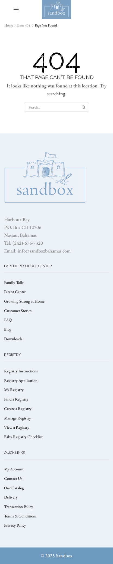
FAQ (8, 319)
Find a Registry (16, 399)
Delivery (11, 497)
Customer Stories (18, 310)
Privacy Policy (15, 525)
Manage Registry (17, 418)
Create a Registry (18, 408)
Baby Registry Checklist (23, 436)
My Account (14, 468)
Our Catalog (14, 487)
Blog (7, 329)
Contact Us (13, 478)
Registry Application (20, 380)
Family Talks (14, 282)
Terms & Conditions (20, 516)
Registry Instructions (21, 370)
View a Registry (16, 427)
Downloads (13, 338)
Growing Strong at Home (24, 301)
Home (8, 25)
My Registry (14, 389)
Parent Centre (15, 291)
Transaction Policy (18, 506)
